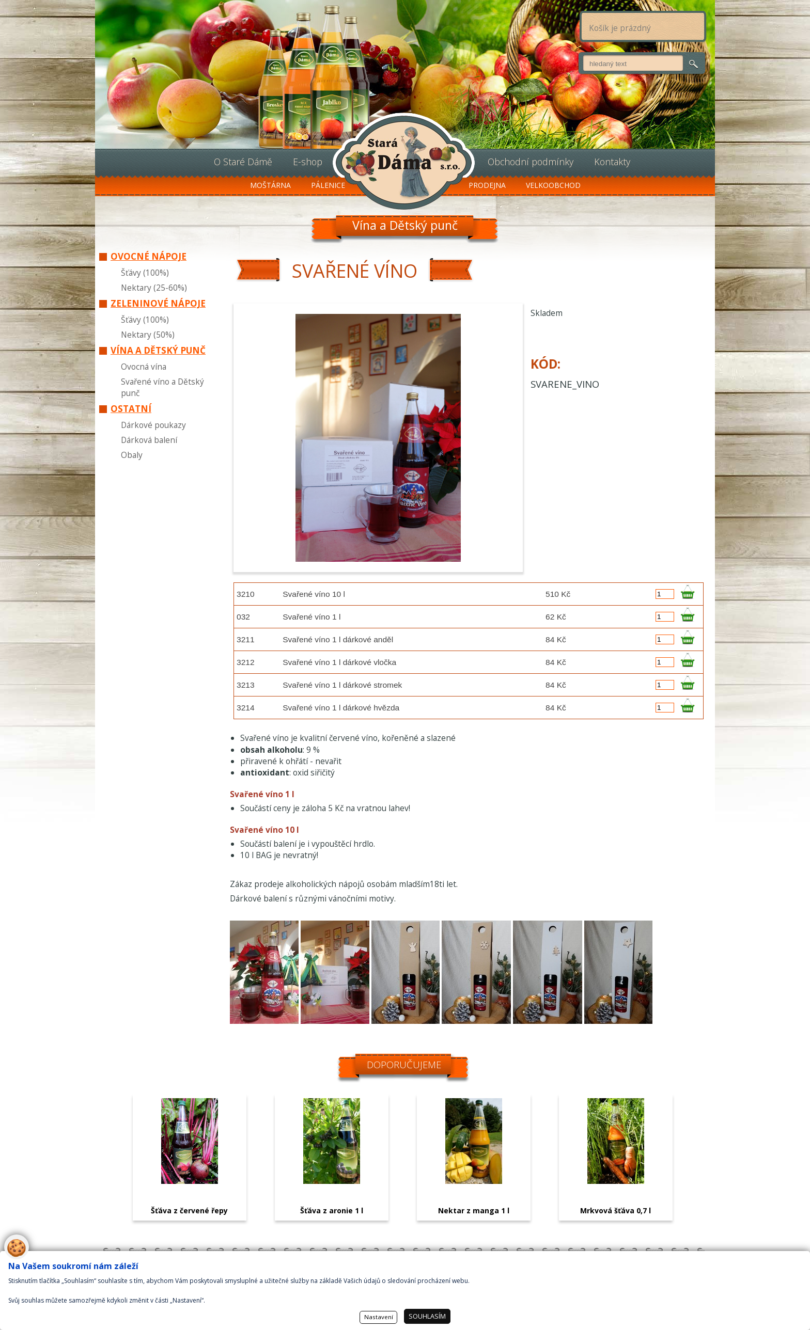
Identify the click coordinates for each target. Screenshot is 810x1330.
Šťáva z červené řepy (189, 1210)
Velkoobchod (553, 185)
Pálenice (328, 185)
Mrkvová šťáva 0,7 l (615, 1210)
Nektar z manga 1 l (473, 1210)
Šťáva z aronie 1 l (331, 1210)
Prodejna (487, 185)
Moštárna (270, 185)
